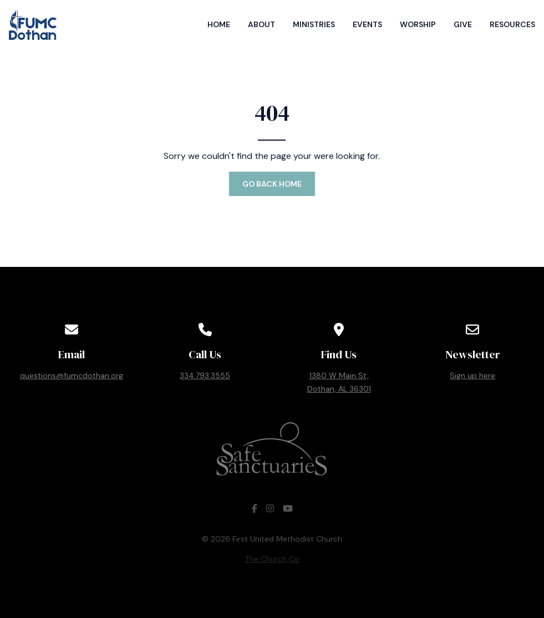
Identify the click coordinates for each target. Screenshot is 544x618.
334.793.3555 (205, 375)
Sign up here (472, 375)
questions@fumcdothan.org (71, 375)
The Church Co (272, 559)
